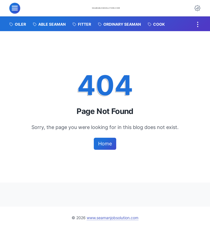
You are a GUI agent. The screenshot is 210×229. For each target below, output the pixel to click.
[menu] (14, 8)
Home (105, 143)
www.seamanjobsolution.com (112, 217)
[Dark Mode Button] (197, 8)
